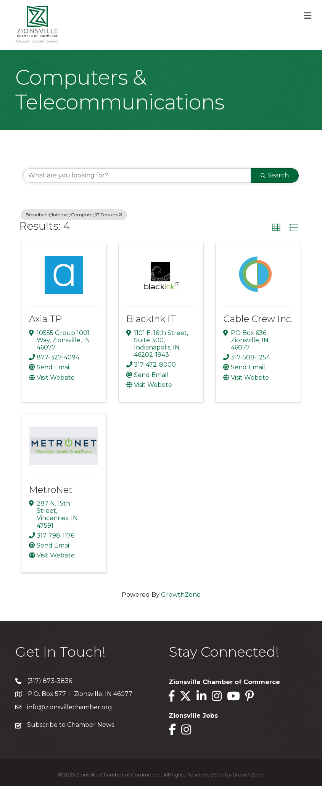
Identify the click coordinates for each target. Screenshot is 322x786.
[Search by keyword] (137, 175)
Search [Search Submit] (275, 175)
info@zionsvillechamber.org (69, 707)
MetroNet (50, 489)
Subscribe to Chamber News (70, 724)
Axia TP (45, 318)
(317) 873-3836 (49, 681)
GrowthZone (181, 594)
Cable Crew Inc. (258, 318)
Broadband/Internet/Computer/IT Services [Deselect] (74, 214)
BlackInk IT (151, 318)
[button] (276, 227)
